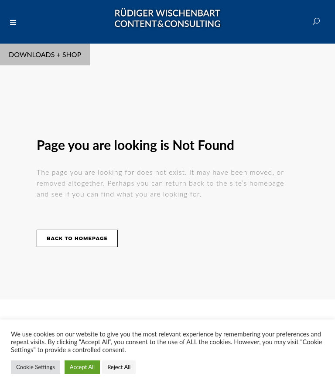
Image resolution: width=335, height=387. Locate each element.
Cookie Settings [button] (35, 366)
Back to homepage (77, 238)
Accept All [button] (82, 366)
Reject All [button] (118, 366)
